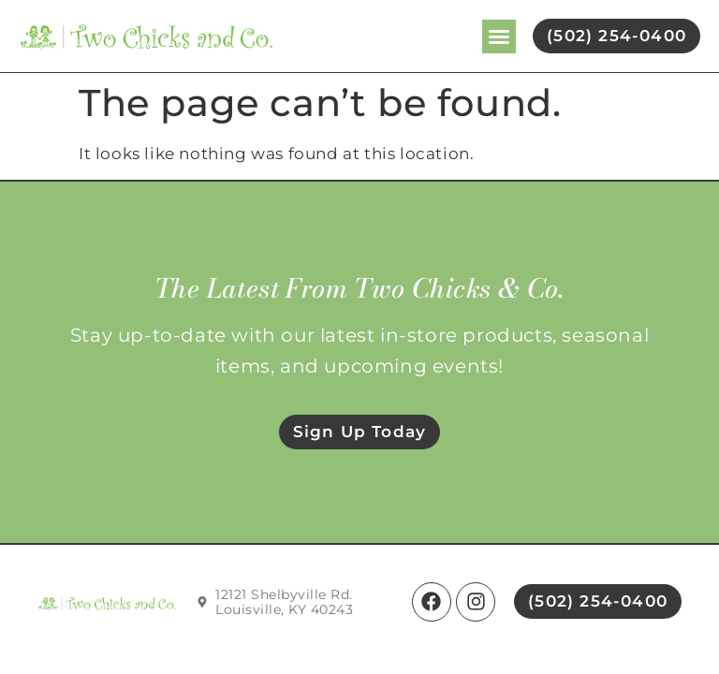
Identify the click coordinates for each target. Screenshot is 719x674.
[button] (499, 36)
